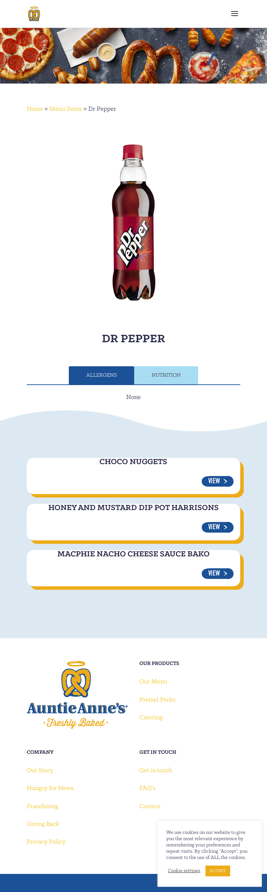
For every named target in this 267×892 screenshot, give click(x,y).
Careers (150, 806)
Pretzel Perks (157, 700)
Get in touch (155, 770)
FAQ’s (147, 788)
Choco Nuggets (133, 462)
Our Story (40, 770)
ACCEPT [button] (218, 871)
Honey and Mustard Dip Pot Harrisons (133, 508)
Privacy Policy (46, 842)
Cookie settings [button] (184, 871)
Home (35, 109)
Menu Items (65, 109)
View (214, 481)
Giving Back (43, 824)
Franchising (42, 806)
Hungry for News (50, 788)
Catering (151, 717)
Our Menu (153, 682)
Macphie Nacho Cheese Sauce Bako (133, 554)
